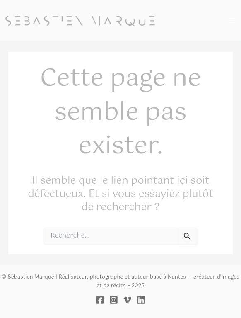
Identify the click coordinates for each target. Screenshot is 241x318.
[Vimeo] (127, 300)
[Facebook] (100, 300)
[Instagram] (113, 300)
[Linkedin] (141, 300)
